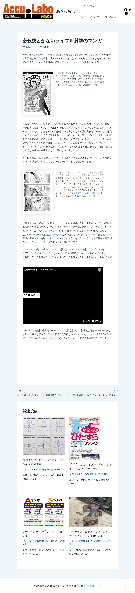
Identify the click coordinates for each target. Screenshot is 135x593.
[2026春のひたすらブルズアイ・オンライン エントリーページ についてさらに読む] (84, 438)
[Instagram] (126, 13)
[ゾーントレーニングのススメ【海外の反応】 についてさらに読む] (44, 512)
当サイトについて (108, 5)
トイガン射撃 (42, 470)
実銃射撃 (41, 541)
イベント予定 (87, 5)
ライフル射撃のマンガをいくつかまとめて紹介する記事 (58, 54)
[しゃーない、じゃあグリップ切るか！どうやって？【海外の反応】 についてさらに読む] (90, 512)
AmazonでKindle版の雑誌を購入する (46, 234)
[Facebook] (125, 9)
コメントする (29, 470)
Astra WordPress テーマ (89, 585)
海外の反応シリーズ (55, 541)
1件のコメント (29, 541)
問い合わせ (86, 17)
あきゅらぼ (65, 11)
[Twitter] (129, 9)
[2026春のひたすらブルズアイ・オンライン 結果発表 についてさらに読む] (44, 436)
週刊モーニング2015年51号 (74, 76)
